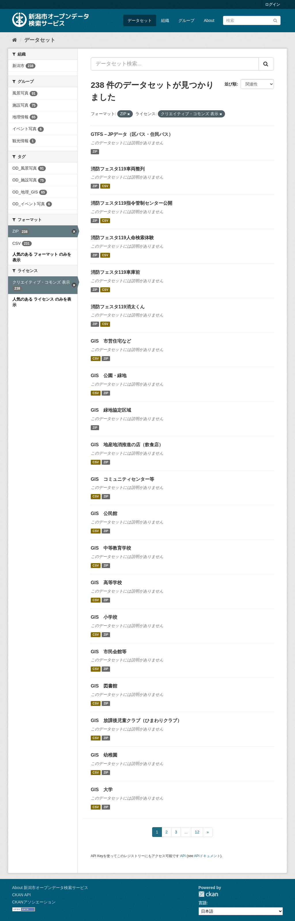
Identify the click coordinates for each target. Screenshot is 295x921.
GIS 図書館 (104, 685)
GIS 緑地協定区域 (111, 410)
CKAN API (21, 894)
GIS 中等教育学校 (111, 548)
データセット (140, 20)
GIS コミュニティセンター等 (122, 479)
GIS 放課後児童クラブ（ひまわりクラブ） (136, 720)
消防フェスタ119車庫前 (115, 272)
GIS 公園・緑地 (108, 375)
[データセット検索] (252, 20)
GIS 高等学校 (106, 582)
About (209, 20)
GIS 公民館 (104, 513)
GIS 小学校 (104, 617)
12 (197, 832)
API (183, 856)
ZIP (94, 151)
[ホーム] (14, 40)
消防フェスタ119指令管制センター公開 (131, 203)
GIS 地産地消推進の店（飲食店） (127, 444)
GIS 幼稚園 (104, 755)
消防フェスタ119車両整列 (118, 168)
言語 (202, 903)
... (186, 832)
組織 (165, 20)
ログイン (272, 4)
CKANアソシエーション (34, 902)
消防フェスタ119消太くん (118, 306)
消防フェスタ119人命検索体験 (122, 237)
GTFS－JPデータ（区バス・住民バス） (132, 134)
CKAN (208, 894)
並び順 (230, 84)
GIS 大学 (102, 789)
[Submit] (275, 20)
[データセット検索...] (175, 64)
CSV (105, 186)
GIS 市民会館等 (108, 651)
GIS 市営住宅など (111, 341)
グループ (186, 20)
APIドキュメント (207, 856)
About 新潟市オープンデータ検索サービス (50, 887)
